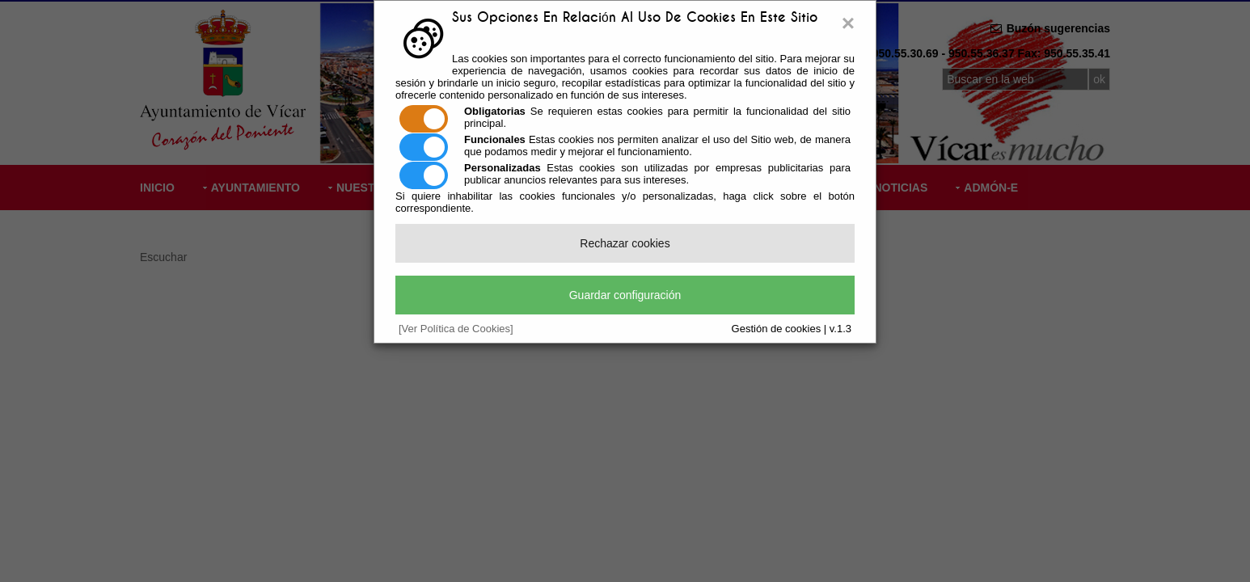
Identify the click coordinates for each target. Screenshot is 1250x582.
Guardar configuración (625, 295)
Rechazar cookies (624, 243)
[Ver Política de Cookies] (456, 329)
